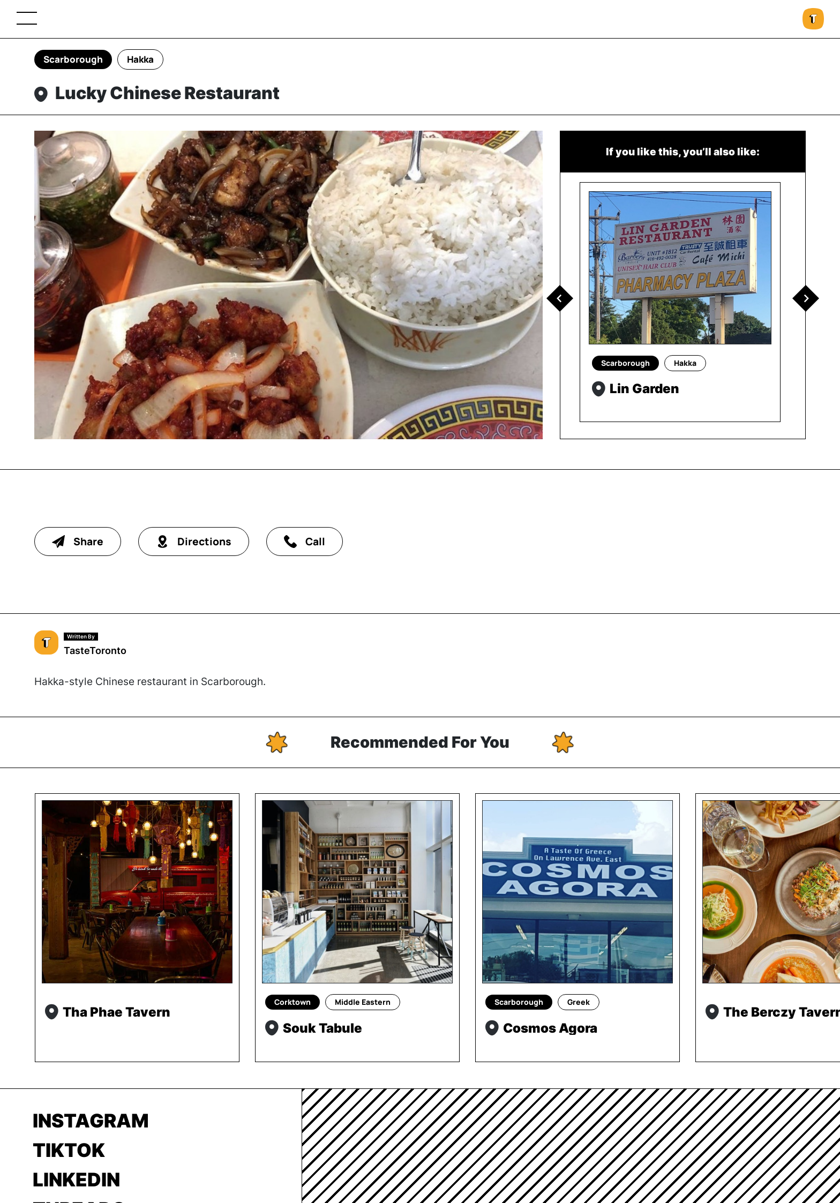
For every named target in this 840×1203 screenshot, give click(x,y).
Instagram (91, 1120)
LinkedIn (76, 1179)
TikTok (69, 1150)
